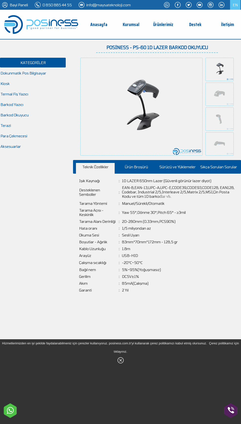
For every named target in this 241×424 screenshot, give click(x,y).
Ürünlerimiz (163, 24)
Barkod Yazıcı (11, 104)
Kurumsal (131, 24)
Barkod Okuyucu (14, 115)
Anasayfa (98, 24)
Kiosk (5, 83)
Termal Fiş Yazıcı (14, 94)
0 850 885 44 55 (57, 5)
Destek (195, 24)
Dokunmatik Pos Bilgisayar (23, 73)
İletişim (227, 24)
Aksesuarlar (10, 146)
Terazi (5, 125)
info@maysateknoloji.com (108, 5)
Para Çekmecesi (13, 136)
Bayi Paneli (19, 5)
